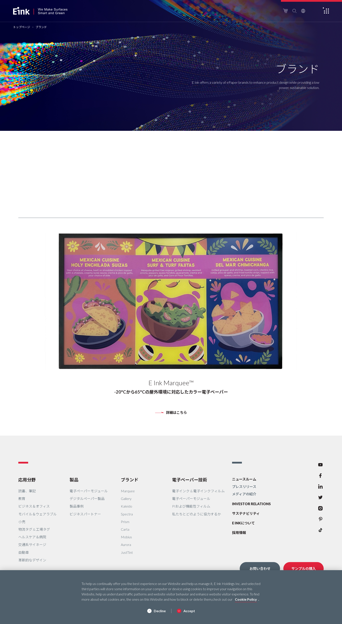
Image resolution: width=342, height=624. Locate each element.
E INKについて (243, 523)
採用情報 (239, 532)
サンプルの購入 (303, 568)
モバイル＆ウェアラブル (37, 514)
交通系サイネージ (32, 544)
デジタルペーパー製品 (87, 498)
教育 (21, 498)
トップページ (21, 27)
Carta (125, 529)
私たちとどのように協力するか (196, 514)
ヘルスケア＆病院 (32, 537)
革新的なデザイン (32, 560)
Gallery (126, 498)
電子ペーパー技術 (189, 479)
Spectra (127, 514)
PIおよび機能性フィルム (191, 506)
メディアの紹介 (244, 494)
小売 (21, 522)
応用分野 (27, 479)
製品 (74, 479)
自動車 (23, 552)
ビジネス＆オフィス (34, 506)
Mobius (126, 537)
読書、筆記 (27, 491)
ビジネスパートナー (85, 514)
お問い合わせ (260, 568)
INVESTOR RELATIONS (251, 504)
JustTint (127, 552)
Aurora (126, 544)
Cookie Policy (246, 599)
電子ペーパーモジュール (89, 491)
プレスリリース (244, 486)
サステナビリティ (246, 513)
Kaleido (126, 506)
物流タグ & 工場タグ (34, 529)
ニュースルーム (244, 479)
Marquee (128, 491)
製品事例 (77, 506)
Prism (125, 522)
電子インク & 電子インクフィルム (198, 491)
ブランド (129, 479)
